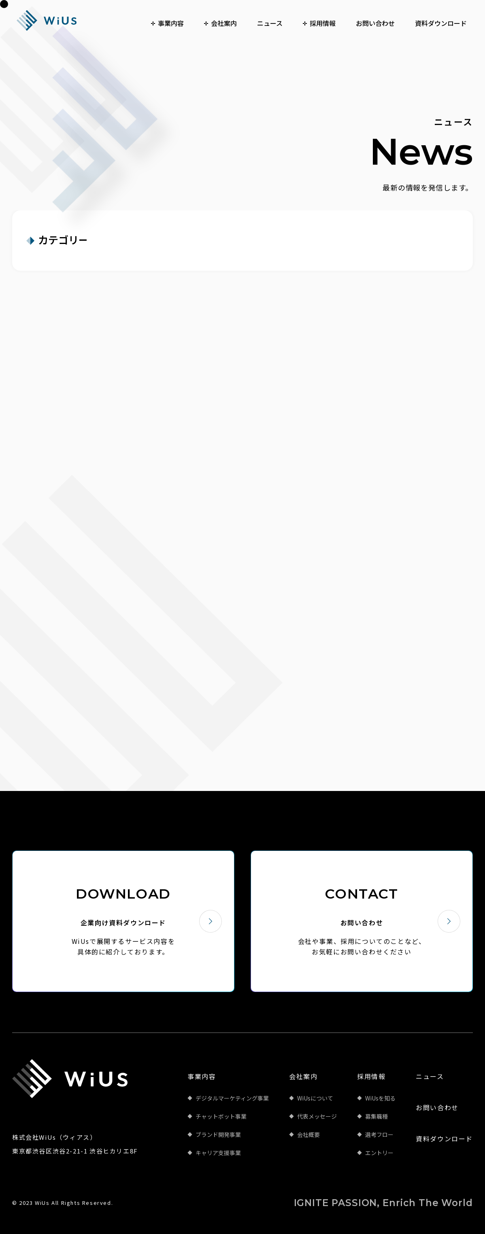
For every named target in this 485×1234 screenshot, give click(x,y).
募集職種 (376, 1116)
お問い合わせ (437, 1107)
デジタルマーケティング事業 (232, 1098)
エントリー (379, 1153)
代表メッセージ (317, 1116)
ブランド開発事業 (218, 1134)
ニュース (430, 1076)
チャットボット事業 (221, 1116)
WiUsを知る (380, 1098)
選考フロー (379, 1134)
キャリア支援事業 (218, 1153)
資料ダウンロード (444, 1138)
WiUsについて (315, 1098)
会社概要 (308, 1134)
